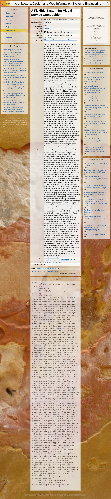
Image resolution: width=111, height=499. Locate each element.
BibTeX (50, 271)
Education (9, 16)
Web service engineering (92, 63)
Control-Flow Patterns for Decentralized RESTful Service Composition (94, 219)
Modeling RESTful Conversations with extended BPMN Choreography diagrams (95, 228)
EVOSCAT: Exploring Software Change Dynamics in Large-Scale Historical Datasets (14, 96)
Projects (9, 27)
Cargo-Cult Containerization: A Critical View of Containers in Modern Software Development (13, 109)
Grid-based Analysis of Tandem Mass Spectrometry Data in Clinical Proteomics (14, 77)
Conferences (10, 13)
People (8, 23)
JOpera (46, 40)
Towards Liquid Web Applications (95, 234)
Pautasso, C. (48, 29)
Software (9, 37)
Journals (9, 20)
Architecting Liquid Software (12, 50)
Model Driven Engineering (92, 55)
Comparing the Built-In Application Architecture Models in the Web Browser (14, 89)
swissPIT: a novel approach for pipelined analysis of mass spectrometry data (13, 54)
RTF (56, 271)
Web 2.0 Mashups (99, 61)
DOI (45, 271)
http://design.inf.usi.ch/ (80, 495)
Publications (10, 30)
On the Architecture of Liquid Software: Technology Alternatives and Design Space (14, 102)
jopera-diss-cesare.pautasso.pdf (48, 269)
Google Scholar (36, 271)
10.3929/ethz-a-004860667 (53, 262)
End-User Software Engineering (94, 53)
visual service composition (59, 40)
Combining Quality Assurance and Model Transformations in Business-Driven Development (15, 70)
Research (9, 34)
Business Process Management (94, 51)
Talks (8, 41)
